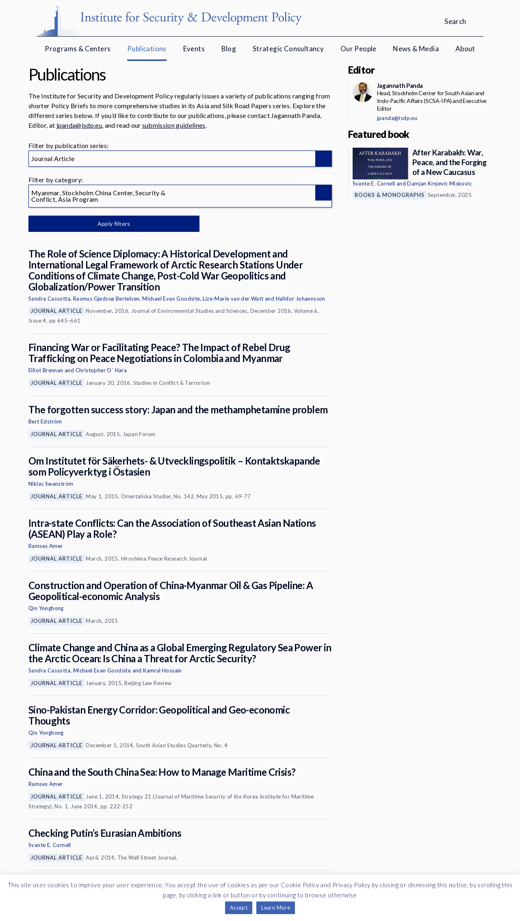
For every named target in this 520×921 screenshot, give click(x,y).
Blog (228, 48)
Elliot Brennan (45, 370)
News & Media (416, 48)
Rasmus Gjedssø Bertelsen (106, 298)
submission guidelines (174, 125)
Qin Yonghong (46, 608)
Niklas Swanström (50, 483)
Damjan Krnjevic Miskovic (439, 183)
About (465, 48)
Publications (147, 48)
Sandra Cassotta (49, 298)
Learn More (275, 907)
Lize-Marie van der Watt (233, 298)
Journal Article (56, 311)
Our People (358, 48)
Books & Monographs (390, 195)
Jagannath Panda (400, 85)
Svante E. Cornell (49, 845)
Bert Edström (45, 421)
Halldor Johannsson (300, 298)
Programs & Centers (77, 48)
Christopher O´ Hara (101, 370)
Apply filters (113, 223)
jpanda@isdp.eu (79, 125)
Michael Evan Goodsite (171, 298)
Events (194, 48)
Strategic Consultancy (288, 48)
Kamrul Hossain (162, 670)
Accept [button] (238, 907)
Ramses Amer (45, 546)
